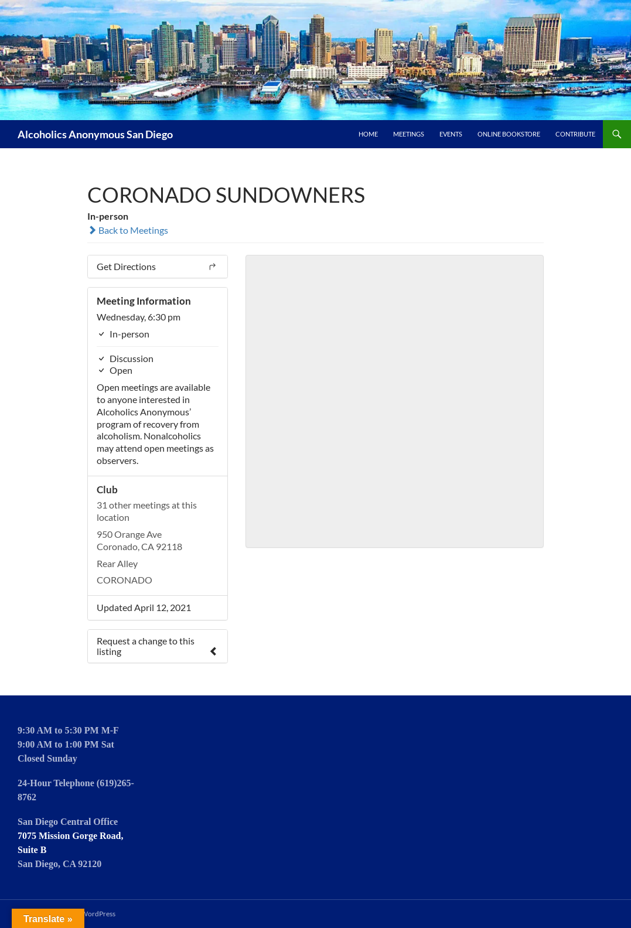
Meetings (408, 134)
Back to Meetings (127, 230)
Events (450, 134)
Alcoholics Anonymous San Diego (95, 134)
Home (368, 134)
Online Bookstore (508, 134)
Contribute (575, 134)
